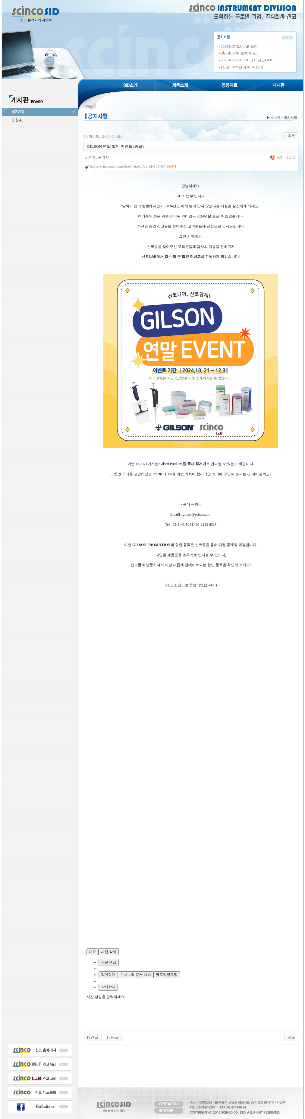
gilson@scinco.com (197, 514)
